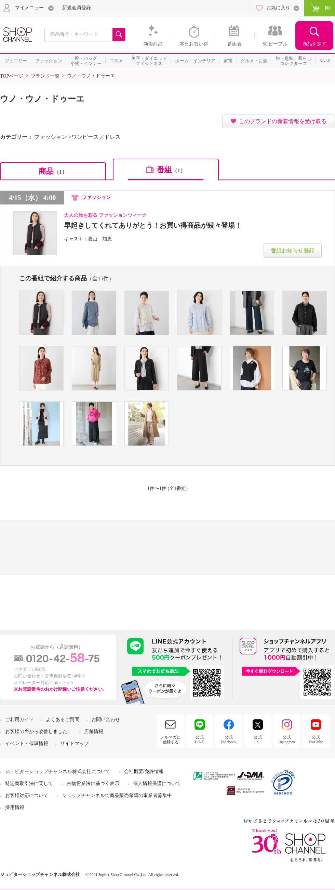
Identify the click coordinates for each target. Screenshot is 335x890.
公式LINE (199, 739)
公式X (258, 739)
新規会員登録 (76, 7)
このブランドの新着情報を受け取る (282, 121)
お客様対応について (26, 795)
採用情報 (14, 807)
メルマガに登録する (170, 739)
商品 (53, 171)
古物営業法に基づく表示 (93, 783)
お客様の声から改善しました (36, 731)
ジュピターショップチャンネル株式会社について (57, 771)
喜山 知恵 (100, 238)
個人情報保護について (157, 783)
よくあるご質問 (62, 719)
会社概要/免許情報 (144, 771)
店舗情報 (93, 731)
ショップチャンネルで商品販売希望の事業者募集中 (117, 795)
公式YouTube (315, 739)
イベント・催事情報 (26, 743)
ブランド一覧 (45, 76)
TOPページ (11, 76)
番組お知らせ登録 (292, 250)
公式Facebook (228, 739)
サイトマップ (74, 743)
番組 (171, 169)
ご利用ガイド (19, 719)
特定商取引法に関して (29, 783)
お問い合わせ (105, 719)
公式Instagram (287, 739)
